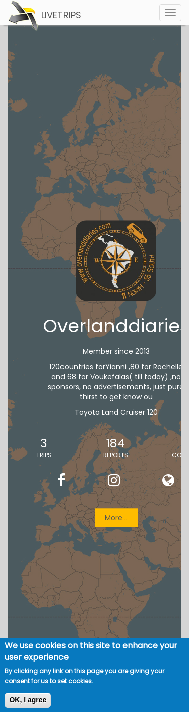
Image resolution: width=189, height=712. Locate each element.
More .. (116, 518)
